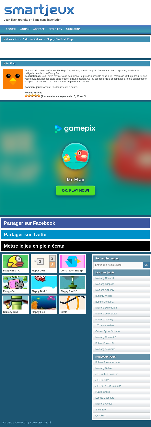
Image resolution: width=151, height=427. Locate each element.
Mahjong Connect (104, 278)
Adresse (39, 29)
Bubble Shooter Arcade (107, 362)
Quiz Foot (100, 415)
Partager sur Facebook (29, 223)
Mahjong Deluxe (103, 368)
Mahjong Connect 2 (105, 337)
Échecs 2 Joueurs (104, 397)
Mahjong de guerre (105, 349)
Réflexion (55, 29)
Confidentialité (40, 423)
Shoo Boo (100, 409)
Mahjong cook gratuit (106, 313)
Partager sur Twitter (26, 234)
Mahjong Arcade (103, 403)
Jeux (9, 39)
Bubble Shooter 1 (104, 301)
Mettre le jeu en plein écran (34, 246)
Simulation (73, 29)
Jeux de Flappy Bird (48, 39)
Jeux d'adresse (24, 39)
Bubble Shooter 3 (104, 343)
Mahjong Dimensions (106, 307)
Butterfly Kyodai (103, 296)
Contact (21, 422)
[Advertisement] (75, 50)
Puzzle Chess (102, 392)
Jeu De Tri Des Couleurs (108, 386)
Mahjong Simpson (104, 284)
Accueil (11, 29)
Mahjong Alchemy (104, 290)
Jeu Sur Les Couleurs (106, 374)
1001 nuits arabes (104, 325)
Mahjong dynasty (104, 319)
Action (24, 29)
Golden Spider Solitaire (107, 331)
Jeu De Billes (102, 380)
